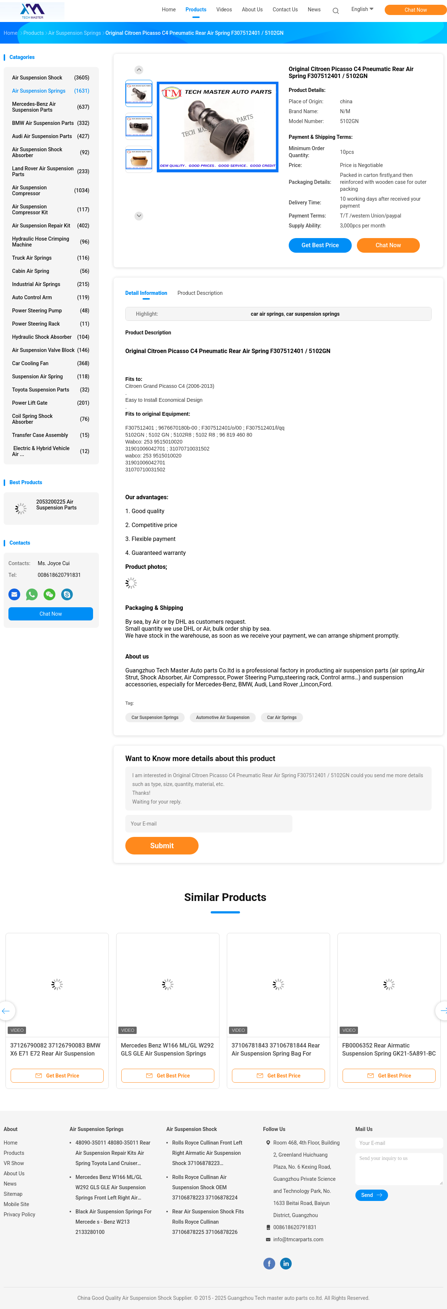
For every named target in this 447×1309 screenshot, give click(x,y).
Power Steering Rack (50, 323)
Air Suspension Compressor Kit (50, 209)
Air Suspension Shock (50, 77)
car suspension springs (155, 717)
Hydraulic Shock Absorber (50, 337)
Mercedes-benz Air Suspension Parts (50, 107)
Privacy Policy (19, 1214)
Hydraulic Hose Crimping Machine (50, 242)
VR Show (14, 1163)
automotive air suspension (223, 717)
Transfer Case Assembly (50, 435)
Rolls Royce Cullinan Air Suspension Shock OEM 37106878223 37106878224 (205, 1187)
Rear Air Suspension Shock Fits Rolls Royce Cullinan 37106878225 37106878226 (208, 1222)
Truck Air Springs (50, 258)
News (10, 1184)
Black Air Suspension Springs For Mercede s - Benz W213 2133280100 (113, 1222)
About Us (14, 1173)
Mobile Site (16, 1204)
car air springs (282, 717)
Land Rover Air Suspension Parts (50, 171)
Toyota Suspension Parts (50, 389)
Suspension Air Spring (50, 376)
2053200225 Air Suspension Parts (56, 505)
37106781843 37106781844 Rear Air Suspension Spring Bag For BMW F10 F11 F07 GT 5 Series (276, 1053)
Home (11, 1143)
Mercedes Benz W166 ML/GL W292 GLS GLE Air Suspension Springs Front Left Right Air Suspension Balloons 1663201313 (110, 1188)
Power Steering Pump (50, 310)
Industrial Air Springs (50, 284)
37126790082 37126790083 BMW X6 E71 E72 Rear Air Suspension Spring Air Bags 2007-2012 (55, 1053)
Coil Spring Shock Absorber (50, 419)
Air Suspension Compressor (50, 190)
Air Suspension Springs (50, 90)
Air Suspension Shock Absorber (50, 152)
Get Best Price (320, 245)
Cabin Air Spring (50, 271)
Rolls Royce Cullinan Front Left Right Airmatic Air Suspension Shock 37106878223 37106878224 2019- (207, 1154)
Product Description (199, 293)
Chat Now (416, 10)
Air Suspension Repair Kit (50, 225)
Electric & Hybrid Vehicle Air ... (50, 451)
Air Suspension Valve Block (50, 350)
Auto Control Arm (50, 297)
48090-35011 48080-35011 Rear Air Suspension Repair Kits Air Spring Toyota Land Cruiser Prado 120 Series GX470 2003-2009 (112, 1154)
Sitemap (13, 1194)
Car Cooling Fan (50, 363)
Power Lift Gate (50, 403)
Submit (162, 845)
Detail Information (146, 293)
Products (14, 1153)
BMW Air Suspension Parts (50, 123)
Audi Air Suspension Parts (50, 136)
